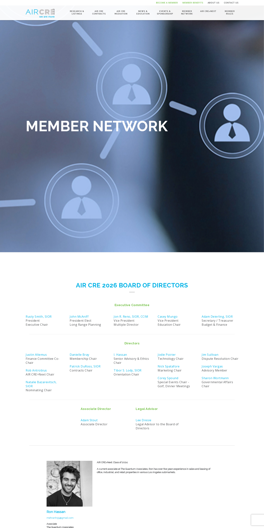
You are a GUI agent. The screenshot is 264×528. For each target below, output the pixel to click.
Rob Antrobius (36, 370)
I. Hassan (120, 355)
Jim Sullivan (210, 355)
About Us (213, 2)
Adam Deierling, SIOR (217, 317)
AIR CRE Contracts (99, 12)
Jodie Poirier (167, 355)
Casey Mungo (168, 317)
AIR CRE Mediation (121, 12)
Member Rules (230, 12)
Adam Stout (89, 420)
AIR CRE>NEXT (208, 11)
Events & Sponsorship (165, 12)
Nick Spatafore (168, 366)
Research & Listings (77, 12)
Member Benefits (192, 2)
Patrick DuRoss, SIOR (85, 366)
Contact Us (231, 2)
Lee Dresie (143, 420)
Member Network (187, 12)
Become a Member (167, 2)
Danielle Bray (79, 355)
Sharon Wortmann (215, 378)
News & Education (143, 12)
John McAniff (79, 317)
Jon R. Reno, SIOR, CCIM (131, 317)
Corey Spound (168, 378)
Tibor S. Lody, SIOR (128, 370)
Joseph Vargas (212, 366)
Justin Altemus (36, 355)
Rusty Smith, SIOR (39, 317)
